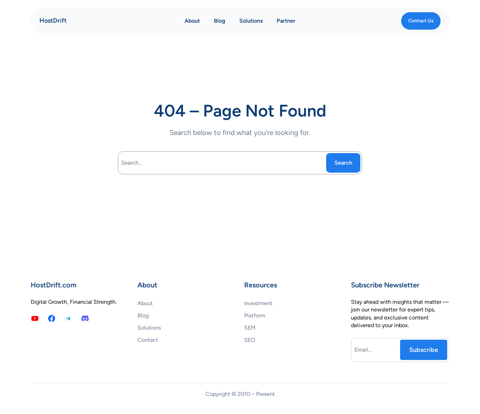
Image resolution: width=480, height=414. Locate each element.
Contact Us (421, 21)
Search (343, 162)
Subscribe (423, 350)
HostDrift (53, 20)
